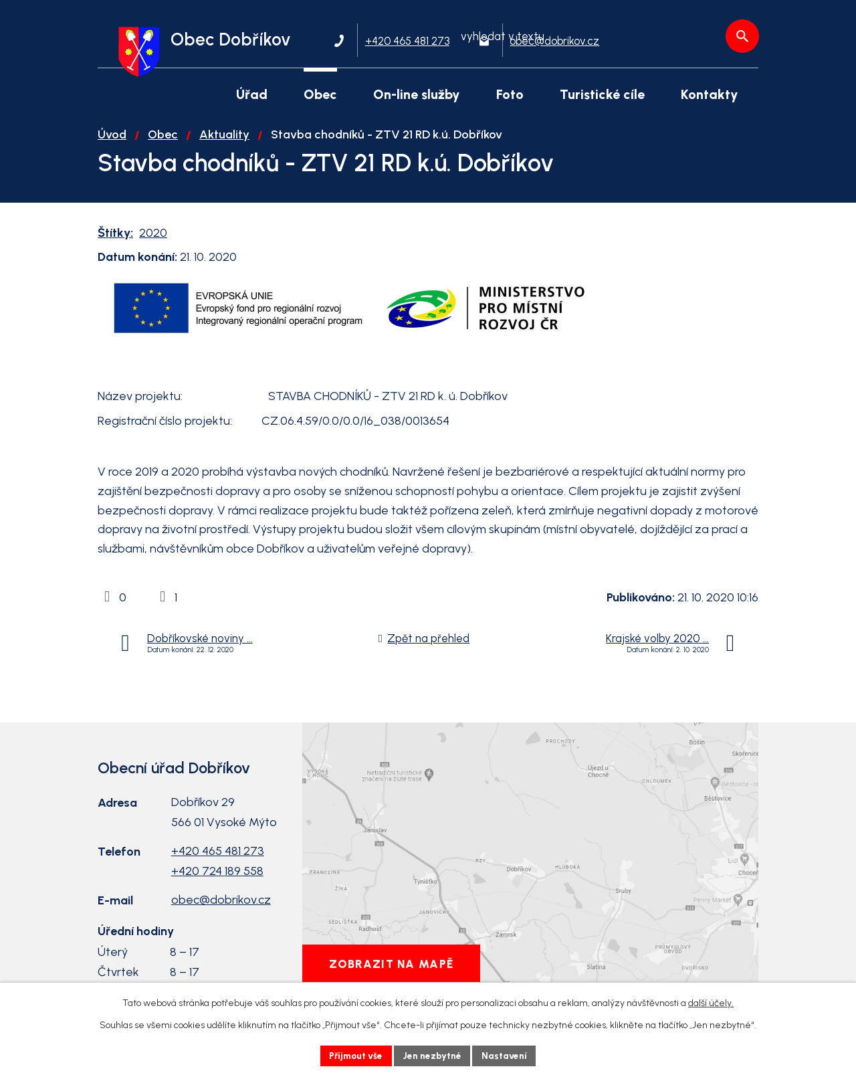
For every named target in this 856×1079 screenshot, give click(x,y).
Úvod (112, 141)
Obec (163, 141)
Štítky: (115, 239)
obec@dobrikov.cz (221, 906)
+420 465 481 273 (217, 857)
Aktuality (224, 141)
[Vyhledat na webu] (685, 42)
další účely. (711, 1002)
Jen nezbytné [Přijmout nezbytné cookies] (433, 1055)
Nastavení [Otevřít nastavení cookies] (508, 1055)
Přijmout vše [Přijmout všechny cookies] (354, 1055)
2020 (153, 239)
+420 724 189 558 (217, 877)
